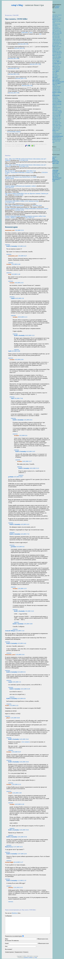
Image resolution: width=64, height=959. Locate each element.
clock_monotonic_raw (56, 28)
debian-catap (55, 161)
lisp (58, 63)
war (59, 121)
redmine (56, 96)
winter (59, 124)
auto (57, 16)
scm (60, 104)
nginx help (54, 78)
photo (59, 92)
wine (57, 124)
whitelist (53, 124)
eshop (57, 39)
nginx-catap (55, 163)
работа (60, 137)
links (53, 63)
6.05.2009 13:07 (30, 451)
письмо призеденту (56, 134)
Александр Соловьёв (55, 171)
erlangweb (54, 39)
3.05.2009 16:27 (22, 256)
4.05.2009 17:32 (25, 534)
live (60, 63)
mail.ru (53, 66)
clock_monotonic (55, 27)
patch (59, 90)
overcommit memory (56, 89)
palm (53, 90)
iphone (56, 57)
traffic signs (58, 116)
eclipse (58, 36)
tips (59, 115)
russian (59, 101)
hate (56, 52)
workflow (60, 125)
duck (56, 36)
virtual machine (55, 119)
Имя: (6, 939)
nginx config (54, 74)
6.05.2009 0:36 (21, 698)
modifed (30, 957)
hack (58, 49)
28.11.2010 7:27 (30, 218)
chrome (53, 22)
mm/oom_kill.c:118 (13, 68)
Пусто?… (55, 157)
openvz (59, 87)
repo (57, 98)
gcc (59, 42)
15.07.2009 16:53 (17, 847)
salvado (54, 104)
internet (53, 57)
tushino (55, 118)
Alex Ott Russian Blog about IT (56, 178)
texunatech (59, 113)
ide (58, 55)
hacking (54, 51)
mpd (53, 69)
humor (53, 55)
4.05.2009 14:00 (15, 351)
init (40, 34)
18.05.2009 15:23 (29, 335)
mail (58, 64)
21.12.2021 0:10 (23, 160)
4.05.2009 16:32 (25, 524)
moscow (56, 68)
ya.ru (56, 128)
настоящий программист (57, 133)
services (59, 107)
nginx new (58, 78)
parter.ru (56, 90)
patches (54, 92)
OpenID (57, 7)
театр (53, 140)
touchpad (54, 116)
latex (56, 61)
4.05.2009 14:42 (21, 643)
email (56, 37)
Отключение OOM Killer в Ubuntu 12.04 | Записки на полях (21, 201)
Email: (7, 943)
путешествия (55, 137)
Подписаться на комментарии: (13, 936)
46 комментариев (19, 144)
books (60, 18)
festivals (57, 40)
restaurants (54, 99)
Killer (24, 32)
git (52, 45)
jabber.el (58, 58)
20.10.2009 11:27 (18, 862)
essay (60, 39)
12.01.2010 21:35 (18, 887)
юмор (59, 140)
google (53, 46)
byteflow (26, 957)
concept (57, 30)
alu (60, 14)
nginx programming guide (58, 81)
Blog (53, 158)
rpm (55, 101)
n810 (59, 69)
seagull (53, 105)
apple (53, 16)
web (55, 122)
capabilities (54, 21)
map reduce (58, 66)
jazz (55, 60)
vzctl (53, 121)
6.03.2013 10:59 (18, 195)
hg (57, 52)
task (58, 112)
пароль (58, 6)
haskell (53, 52)
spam (53, 112)
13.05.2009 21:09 (16, 793)
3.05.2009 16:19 (21, 246)
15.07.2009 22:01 (22, 854)
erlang (58, 37)
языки (53, 142)
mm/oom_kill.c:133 (21, 78)
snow (57, 108)
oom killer (41, 144)
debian (58, 33)
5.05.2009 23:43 (20, 655)
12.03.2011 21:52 (19, 210)
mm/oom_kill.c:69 (23, 44)
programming (55, 95)
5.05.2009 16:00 (28, 624)
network (53, 71)
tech (45, 144)
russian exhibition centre (56, 102)
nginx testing (54, 83)
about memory (31, 144)
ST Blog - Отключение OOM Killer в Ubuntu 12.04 (19, 172)
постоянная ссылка (10, 146)
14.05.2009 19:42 (24, 739)
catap (35, 957)
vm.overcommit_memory (14, 132)
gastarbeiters (56, 42)
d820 (53, 33)
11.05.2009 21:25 (13, 705)
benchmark (54, 18)
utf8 (60, 118)
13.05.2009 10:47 (16, 752)
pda (57, 92)
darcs (56, 33)
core (60, 30)
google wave (54, 48)
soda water (59, 110)
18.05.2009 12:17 (27, 461)
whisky (59, 122)
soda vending (54, 110)
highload (60, 52)
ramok (13, 298)
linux (37, 144)
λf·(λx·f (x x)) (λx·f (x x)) (55, 174)
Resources (55, 160)
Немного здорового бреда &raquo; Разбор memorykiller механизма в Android (26, 209)
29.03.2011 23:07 (37, 206)
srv (55, 112)
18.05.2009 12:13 (22, 317)
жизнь (54, 130)
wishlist (53, 125)
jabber (59, 57)
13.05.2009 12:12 (16, 784)
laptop (53, 61)
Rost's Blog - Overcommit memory (14, 206)
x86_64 (55, 127)
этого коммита (26, 742)
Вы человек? (8, 949)
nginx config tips (55, 75)
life (58, 62)
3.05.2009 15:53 (19, 230)
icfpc (56, 55)
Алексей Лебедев (10, 631)
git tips (55, 45)
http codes (54, 54)
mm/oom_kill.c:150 (13, 93)
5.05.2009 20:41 (28, 420)
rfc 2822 (58, 99)
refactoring (54, 98)
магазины (54, 131)
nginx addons (54, 72)
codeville (54, 30)
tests (56, 113)
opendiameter (54, 87)
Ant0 (9, 351)
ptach (53, 96)
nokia (56, 84)
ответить (7, 245)
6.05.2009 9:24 (23, 435)
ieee (60, 55)
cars (57, 21)
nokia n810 (54, 86)
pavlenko (10, 477)
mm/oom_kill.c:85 (19, 48)
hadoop (59, 51)
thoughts (56, 115)
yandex (59, 128)
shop (53, 108)
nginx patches (56, 80)
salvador (57, 104)
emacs (53, 37)
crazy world (54, 31)
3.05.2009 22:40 (16, 264)
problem (53, 93)
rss (56, 101)
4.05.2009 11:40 (15, 274)
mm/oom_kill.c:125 (13, 74)
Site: (6, 946)
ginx (61, 43)
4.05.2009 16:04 (18, 477)
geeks (53, 43)
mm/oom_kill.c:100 (13, 58)
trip (53, 118)
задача (57, 130)
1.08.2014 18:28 (9, 178)
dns (54, 34)
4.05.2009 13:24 (20, 631)
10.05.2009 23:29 (25, 689)
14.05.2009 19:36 (22, 837)
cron (58, 31)
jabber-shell (54, 58)
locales (53, 64)
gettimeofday (57, 43)
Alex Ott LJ (55, 176)
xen (57, 127)
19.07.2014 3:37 (9, 187)
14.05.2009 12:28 (19, 804)
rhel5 (53, 101)
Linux (30, 32)
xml (59, 127)
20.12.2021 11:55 (23, 166)
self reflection (54, 107)
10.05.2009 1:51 (16, 682)
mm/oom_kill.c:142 (27, 85)
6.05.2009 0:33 (21, 672)
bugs (56, 19)
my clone (56, 69)
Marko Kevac (9, 847)
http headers (58, 54)
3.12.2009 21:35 (21, 880)
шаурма (56, 140)
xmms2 (53, 128)
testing (53, 113)
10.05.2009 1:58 (19, 298)
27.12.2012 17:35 (9, 203)
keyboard (57, 60)
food (60, 40)
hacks (57, 51)
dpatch (53, 36)
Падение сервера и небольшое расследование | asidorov (20, 186)
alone (59, 14)
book (57, 18)
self (55, 105)
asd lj (53, 181)
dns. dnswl (58, 34)
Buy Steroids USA (10, 171)
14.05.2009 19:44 (24, 762)
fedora (54, 40)
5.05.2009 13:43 (29, 611)
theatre (53, 115)
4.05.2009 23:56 (19, 359)
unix (58, 118)
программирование (57, 136)
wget (57, 122)
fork (53, 42)
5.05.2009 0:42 (20, 547)
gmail (58, 45)
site (55, 108)
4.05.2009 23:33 (19, 283)
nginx (57, 71)
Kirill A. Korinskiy (11, 246)
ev (52, 40)
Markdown (15, 913)
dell (61, 33)
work (56, 125)
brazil (53, 19)
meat (53, 67)
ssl (56, 112)
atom (55, 16)
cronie (60, 31)
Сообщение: (8, 916)
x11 (53, 127)
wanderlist (56, 121)
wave (53, 122)
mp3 (59, 67)
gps (56, 49)
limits (60, 61)
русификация (58, 139)
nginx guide (55, 77)
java (53, 60)
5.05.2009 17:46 (18, 398)
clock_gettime (54, 25)
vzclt (59, 119)
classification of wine (56, 24)
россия (54, 139)
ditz (53, 34)
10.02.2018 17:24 (31, 171)
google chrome (58, 46)
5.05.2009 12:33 (22, 588)
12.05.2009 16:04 (15, 718)
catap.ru (60, 21)
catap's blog (17, 5)
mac (56, 64)
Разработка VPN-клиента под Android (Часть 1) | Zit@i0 (21, 177)
